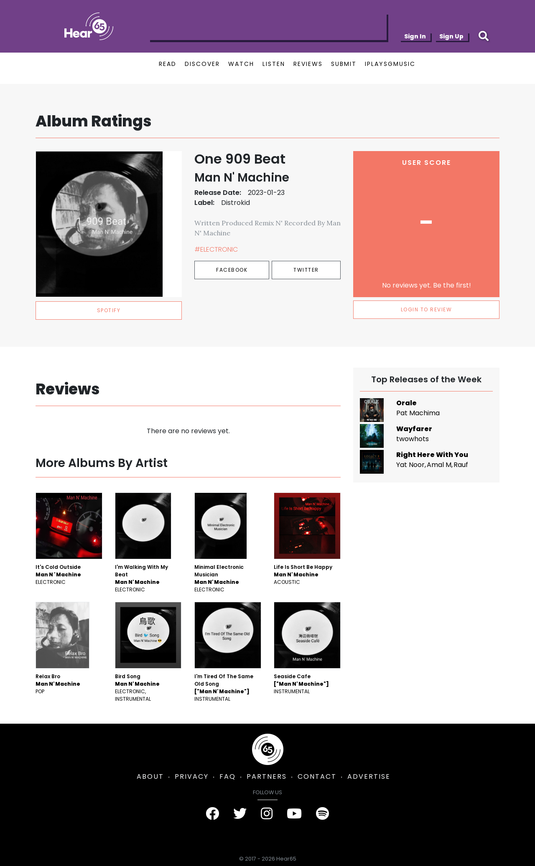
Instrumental (133, 698)
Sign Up (451, 36)
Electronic (51, 582)
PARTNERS (267, 776)
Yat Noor (410, 465)
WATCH (241, 64)
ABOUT (150, 776)
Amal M (439, 465)
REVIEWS (308, 64)
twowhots (412, 439)
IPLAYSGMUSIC (390, 64)
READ (167, 64)
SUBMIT (344, 64)
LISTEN (273, 64)
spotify (109, 310)
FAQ (227, 776)
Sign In (415, 36)
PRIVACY (192, 776)
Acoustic (287, 582)
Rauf (460, 465)
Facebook (231, 269)
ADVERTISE (368, 776)
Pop (40, 691)
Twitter (306, 269)
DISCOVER (202, 64)
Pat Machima (418, 413)
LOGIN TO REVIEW (426, 309)
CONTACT (317, 776)
